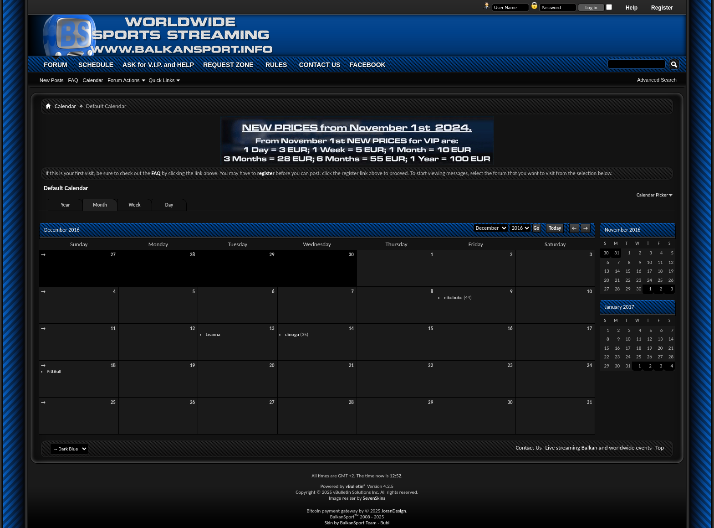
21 (351, 365)
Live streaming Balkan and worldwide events (599, 447)
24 (589, 365)
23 (509, 365)
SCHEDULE (95, 64)
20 (271, 365)
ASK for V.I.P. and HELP (158, 64)
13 (271, 328)
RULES (276, 64)
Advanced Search (657, 80)
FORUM (55, 64)
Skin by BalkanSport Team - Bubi (357, 523)
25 (113, 402)
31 (589, 402)
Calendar (93, 80)
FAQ (73, 80)
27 (113, 255)
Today (555, 228)
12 (192, 328)
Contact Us (528, 447)
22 (430, 365)
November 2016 (622, 230)
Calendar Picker (652, 195)
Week (135, 205)
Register (662, 8)
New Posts (52, 80)
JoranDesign (394, 511)
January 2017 (619, 307)
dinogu (292, 334)
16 (509, 328)
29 (271, 255)
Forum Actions (123, 80)
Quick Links (162, 80)
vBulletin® (356, 486)
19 (192, 365)
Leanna (213, 334)
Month (100, 205)
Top (659, 447)
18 (113, 365)
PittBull (54, 371)
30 (351, 255)
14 (351, 328)
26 (192, 402)
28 (192, 255)
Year (65, 205)
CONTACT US (320, 64)
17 (589, 328)
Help (632, 8)
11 (113, 328)
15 (430, 328)
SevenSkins (374, 498)
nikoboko (453, 297)
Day (169, 205)
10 (589, 292)
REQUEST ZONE (228, 64)
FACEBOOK (367, 64)
